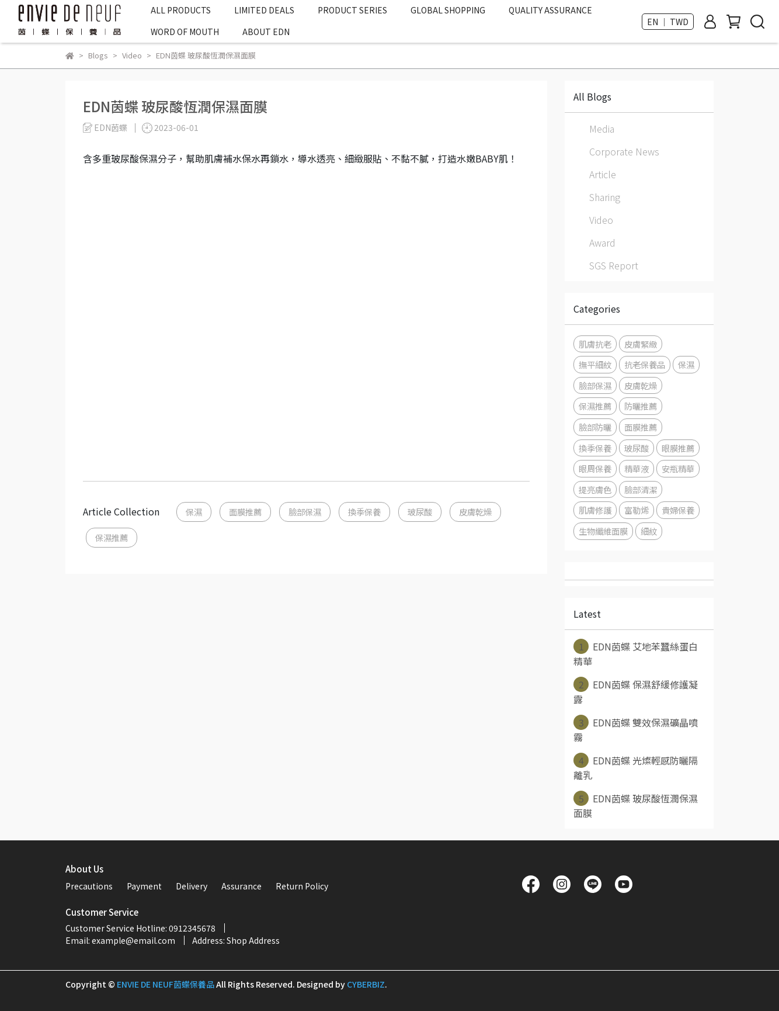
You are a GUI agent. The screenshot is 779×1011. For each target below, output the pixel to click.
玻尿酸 (420, 512)
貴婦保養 (678, 510)
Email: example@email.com (120, 940)
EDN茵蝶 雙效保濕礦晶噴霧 (635, 729)
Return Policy (302, 886)
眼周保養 (595, 468)
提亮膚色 (595, 489)
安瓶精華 (678, 468)
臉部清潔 (640, 489)
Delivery (191, 886)
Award (602, 243)
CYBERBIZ (366, 984)
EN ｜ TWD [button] (667, 21)
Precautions (89, 886)
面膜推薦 (245, 512)
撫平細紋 (595, 364)
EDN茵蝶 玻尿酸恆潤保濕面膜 (635, 805)
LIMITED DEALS (264, 10)
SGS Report (613, 265)
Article (602, 174)
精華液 (636, 468)
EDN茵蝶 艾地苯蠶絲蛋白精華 (635, 653)
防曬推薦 (640, 406)
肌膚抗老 (595, 344)
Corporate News (624, 151)
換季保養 (364, 512)
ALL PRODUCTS (181, 10)
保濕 (194, 512)
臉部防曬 (595, 427)
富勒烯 (636, 510)
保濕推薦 (111, 537)
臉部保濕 (304, 512)
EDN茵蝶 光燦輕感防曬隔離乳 (635, 767)
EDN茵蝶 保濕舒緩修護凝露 (635, 691)
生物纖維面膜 (603, 531)
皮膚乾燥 (475, 512)
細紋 (649, 531)
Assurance (241, 886)
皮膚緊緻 (640, 344)
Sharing (604, 197)
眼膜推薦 (678, 448)
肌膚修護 (595, 510)
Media (601, 129)
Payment (144, 886)
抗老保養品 (644, 364)
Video (601, 220)
